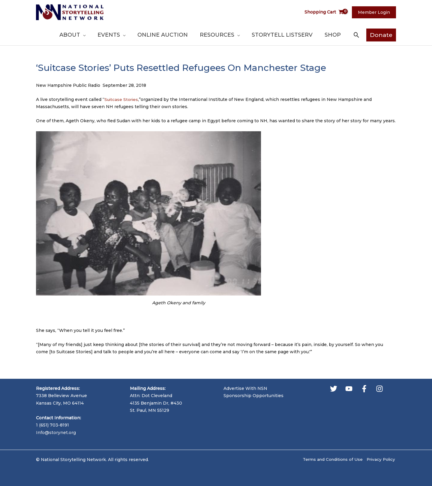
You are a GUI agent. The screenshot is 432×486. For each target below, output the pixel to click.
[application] (118, 34)
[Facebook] (364, 388)
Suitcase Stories (121, 99)
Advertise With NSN (245, 388)
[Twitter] (333, 388)
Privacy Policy (381, 459)
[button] (356, 35)
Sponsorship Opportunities (254, 395)
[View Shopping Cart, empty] (328, 12)
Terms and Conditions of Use (330, 459)
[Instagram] (379, 388)
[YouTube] (348, 388)
